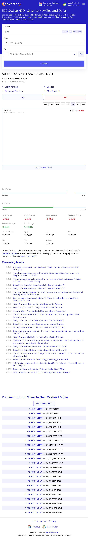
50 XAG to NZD (35, 427)
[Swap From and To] (81, 54)
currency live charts (27, 256)
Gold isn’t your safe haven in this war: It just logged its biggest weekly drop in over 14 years (48, 332)
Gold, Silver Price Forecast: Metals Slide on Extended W (39, 285)
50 (70, 32)
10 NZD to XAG (35, 472)
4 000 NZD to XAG (33, 503)
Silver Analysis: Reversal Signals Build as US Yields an (38, 304)
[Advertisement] (44, 177)
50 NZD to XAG (35, 481)
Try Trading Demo (44, 403)
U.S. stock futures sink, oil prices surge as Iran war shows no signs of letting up (46, 268)
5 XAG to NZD (35, 413)
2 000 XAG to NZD (33, 445)
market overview (10, 253)
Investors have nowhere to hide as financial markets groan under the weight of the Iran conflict (46, 274)
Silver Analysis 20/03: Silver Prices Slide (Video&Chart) (38, 337)
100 (74, 32)
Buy (23, 97)
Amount (7, 27)
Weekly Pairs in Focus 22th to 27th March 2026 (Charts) (39, 327)
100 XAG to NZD (34, 431)
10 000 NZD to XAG (33, 512)
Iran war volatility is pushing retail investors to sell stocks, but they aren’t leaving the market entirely (48, 293)
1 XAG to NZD (35, 409)
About (43, 521)
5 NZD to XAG (35, 467)
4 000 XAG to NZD (33, 449)
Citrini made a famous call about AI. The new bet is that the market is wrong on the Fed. (45, 299)
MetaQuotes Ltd (52, 532)
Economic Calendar (14, 91)
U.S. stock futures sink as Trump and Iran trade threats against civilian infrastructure (46, 315)
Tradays (34, 526)
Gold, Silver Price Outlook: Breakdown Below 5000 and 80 (40, 346)
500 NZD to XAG (34, 490)
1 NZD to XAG (35, 463)
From (6, 38)
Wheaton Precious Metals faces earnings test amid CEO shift (42, 372)
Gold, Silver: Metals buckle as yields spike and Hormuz (38, 320)
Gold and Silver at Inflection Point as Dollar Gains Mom (39, 369)
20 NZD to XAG (35, 476)
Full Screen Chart (44, 167)
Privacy (52, 521)
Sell (65, 97)
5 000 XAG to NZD (33, 454)
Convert (44, 64)
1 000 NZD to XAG (33, 494)
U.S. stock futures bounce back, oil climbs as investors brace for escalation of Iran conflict (48, 354)
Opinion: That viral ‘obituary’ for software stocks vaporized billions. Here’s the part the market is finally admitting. (48, 341)
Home (35, 521)
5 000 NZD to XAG (33, 508)
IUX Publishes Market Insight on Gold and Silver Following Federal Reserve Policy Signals (48, 364)
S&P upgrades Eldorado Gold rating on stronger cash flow (40, 359)
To (5, 49)
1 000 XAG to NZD (33, 440)
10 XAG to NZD (35, 418)
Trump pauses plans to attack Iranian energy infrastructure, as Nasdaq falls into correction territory (47, 280)
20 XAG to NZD (35, 422)
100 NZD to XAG (34, 485)
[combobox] (44, 43)
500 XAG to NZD (34, 436)
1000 (79, 32)
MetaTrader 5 (53, 91)
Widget (50, 86)
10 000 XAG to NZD (33, 458)
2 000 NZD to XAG (33, 499)
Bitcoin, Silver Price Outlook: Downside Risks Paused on (39, 311)
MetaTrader (50, 526)
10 (67, 32)
